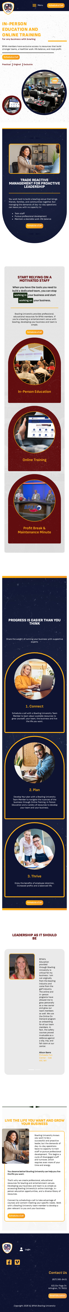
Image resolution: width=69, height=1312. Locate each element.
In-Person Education (34, 391)
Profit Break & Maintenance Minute (34, 530)
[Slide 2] (38, 1070)
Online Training (34, 460)
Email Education (57, 1295)
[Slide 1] (31, 1070)
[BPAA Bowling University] (8, 8)
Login (27, 1249)
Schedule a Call (56, 5)
